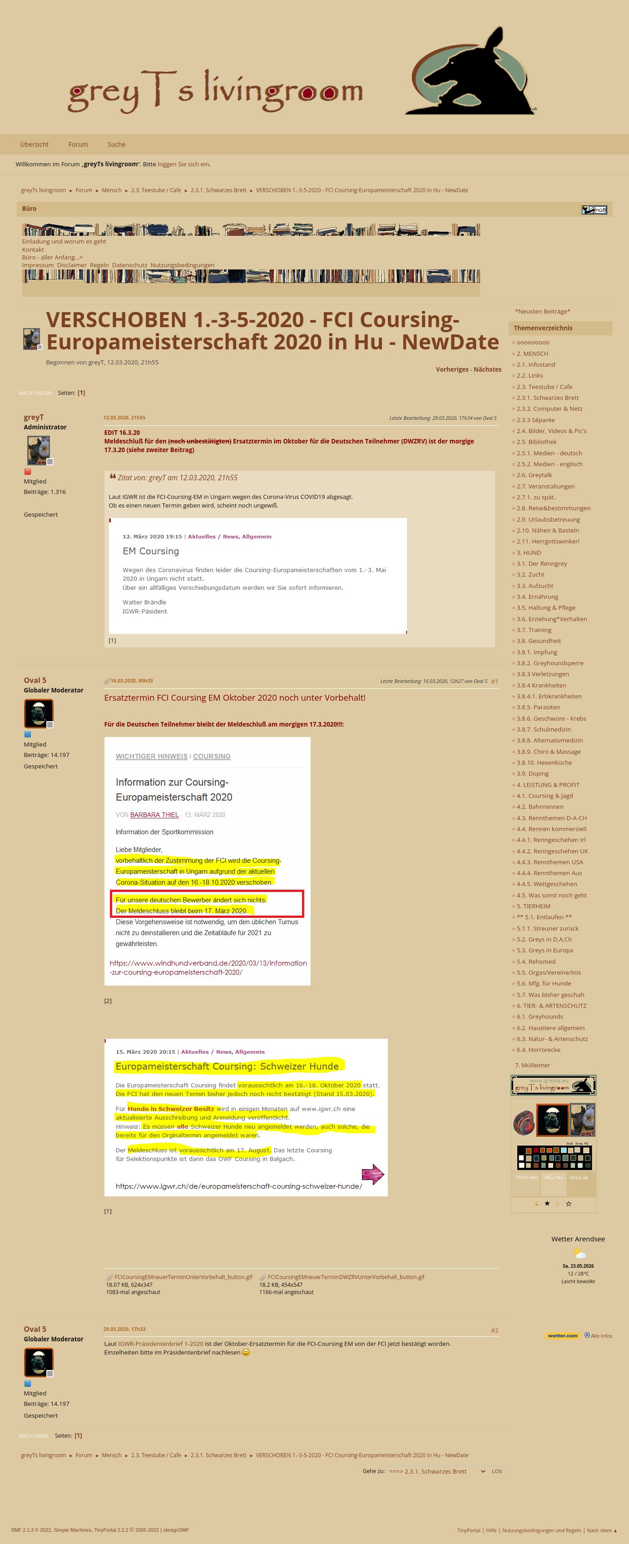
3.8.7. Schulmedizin (541, 729)
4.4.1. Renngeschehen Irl (549, 840)
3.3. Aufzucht (533, 586)
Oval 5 (35, 680)
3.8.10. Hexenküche (542, 762)
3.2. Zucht (528, 574)
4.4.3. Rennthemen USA (548, 862)
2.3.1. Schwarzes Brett (545, 397)
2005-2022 (147, 1530)
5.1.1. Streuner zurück (545, 928)
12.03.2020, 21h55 (125, 417)
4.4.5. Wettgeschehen (545, 884)
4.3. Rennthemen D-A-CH (549, 818)
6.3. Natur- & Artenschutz (550, 1039)
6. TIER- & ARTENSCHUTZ (549, 1005)
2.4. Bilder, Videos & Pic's (549, 431)
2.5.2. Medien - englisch (547, 464)
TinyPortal (468, 1530)
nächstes (487, 369)
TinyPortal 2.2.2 (111, 1530)
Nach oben (33, 1435)
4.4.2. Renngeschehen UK (550, 851)
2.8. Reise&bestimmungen (551, 508)
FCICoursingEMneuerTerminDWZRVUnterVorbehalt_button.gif (342, 1277)
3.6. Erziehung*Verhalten (549, 619)
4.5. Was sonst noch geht (549, 895)
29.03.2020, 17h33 (125, 1328)
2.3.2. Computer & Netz (547, 408)
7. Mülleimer (532, 1065)
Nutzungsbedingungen (182, 265)
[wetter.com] (563, 1337)
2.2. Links (527, 375)
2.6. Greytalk (532, 475)
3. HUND (526, 552)
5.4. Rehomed (534, 961)
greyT (34, 417)
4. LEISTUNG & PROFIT (545, 785)
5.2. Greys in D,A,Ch (542, 939)
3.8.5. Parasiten (536, 707)
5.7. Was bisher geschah (548, 995)
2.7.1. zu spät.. (534, 497)
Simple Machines (72, 1530)
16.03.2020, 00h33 (132, 680)
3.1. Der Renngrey (539, 563)
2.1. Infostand (533, 364)
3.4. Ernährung (535, 597)
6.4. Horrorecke (536, 1050)
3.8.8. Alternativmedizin (547, 740)
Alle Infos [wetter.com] (598, 1335)
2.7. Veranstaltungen (543, 486)
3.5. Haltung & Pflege (544, 607)
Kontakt (33, 249)
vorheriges (452, 369)
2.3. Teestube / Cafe (542, 387)
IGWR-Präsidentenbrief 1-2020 (160, 1344)
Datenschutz (130, 265)
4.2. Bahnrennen (538, 806)
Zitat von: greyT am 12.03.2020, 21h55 (178, 478)
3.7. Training (532, 630)
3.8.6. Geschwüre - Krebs (549, 718)
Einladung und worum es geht (64, 241)
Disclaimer (72, 265)
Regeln (99, 265)
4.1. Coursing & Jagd (542, 796)
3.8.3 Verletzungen (541, 674)
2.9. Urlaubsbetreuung (546, 519)
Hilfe (491, 1530)
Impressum (38, 265)
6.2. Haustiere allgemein (548, 1028)
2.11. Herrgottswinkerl (545, 541)
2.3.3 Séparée (533, 420)
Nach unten (35, 392)
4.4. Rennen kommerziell (549, 829)
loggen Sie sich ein (183, 164)
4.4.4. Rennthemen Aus (547, 873)
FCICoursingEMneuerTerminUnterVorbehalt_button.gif (179, 1277)
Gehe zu (373, 1471)
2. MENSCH (530, 353)
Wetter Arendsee (578, 1238)
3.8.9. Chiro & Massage (546, 751)
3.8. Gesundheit (536, 641)
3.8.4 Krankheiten (539, 685)
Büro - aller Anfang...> (52, 257)
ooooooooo (531, 342)
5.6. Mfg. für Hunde (541, 983)
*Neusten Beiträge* (542, 311)
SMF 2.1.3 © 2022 (31, 1530)
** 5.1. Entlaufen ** (542, 917)
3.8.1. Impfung (535, 652)
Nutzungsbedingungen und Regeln (541, 1530)
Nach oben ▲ (602, 1530)
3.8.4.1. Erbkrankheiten (547, 696)
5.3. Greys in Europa (543, 950)
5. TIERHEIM (531, 906)
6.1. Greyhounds (538, 1016)
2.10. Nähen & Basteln (545, 530)
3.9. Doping (530, 773)
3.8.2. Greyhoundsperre (548, 663)
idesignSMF (176, 1530)
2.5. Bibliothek (534, 442)
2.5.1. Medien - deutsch (547, 453)
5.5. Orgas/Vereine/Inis (546, 972)
